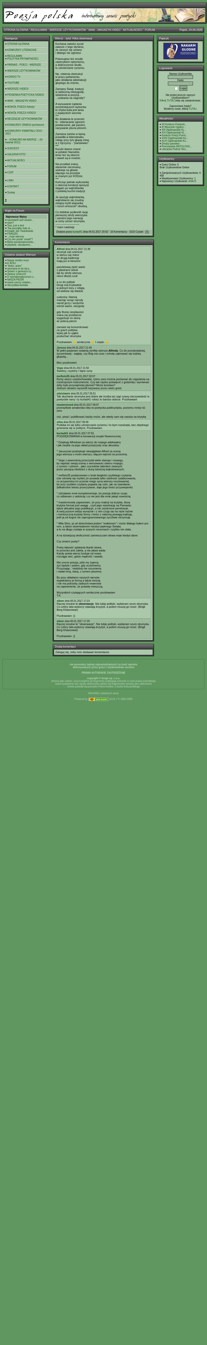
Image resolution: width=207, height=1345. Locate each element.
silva (60, 421)
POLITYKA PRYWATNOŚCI (22, 58)
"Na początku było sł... (19, 228)
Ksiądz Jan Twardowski (20, 231)
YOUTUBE (13, 82)
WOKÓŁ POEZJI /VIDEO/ (21, 112)
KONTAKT (13, 186)
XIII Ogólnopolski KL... (174, 129)
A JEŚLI (11, 263)
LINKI (10, 180)
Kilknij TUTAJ (167, 100)
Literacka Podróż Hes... (175, 149)
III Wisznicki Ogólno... (174, 127)
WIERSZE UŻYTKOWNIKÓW (68, 29)
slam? (10, 222)
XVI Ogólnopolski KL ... (174, 132)
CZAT (10, 172)
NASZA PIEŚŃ (15, 279)
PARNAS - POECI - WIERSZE (24, 64)
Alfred (61, 248)
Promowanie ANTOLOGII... (177, 146)
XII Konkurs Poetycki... (174, 124)
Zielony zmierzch (16, 274)
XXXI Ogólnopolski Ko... (175, 138)
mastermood (65, 404)
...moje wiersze (15, 236)
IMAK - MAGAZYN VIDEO (104, 29)
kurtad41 (77, 231)
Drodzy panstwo (171, 143)
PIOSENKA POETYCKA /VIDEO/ (25, 94)
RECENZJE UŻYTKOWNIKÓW (24, 118)
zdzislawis (63, 393)
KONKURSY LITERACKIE (22, 50)
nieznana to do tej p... (19, 268)
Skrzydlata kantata (17, 285)
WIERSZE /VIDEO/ (18, 88)
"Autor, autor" (14, 265)
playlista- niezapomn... (19, 244)
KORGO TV (14, 76)
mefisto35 (63, 376)
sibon (60, 600)
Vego (60, 367)
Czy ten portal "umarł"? (20, 239)
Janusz (61, 347)
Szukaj (11, 192)
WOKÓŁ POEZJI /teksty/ (21, 106)
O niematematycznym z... (21, 276)
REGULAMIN (39, 29)
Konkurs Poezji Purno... (175, 135)
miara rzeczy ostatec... (19, 282)
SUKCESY (13, 148)
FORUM (150, 29)
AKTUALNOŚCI (132, 29)
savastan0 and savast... (20, 220)
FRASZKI (12, 233)
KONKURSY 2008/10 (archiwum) (25, 124)
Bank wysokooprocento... (21, 242)
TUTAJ (192, 108)
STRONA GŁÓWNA (16, 29)
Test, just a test (15, 225)
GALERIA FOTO (16, 154)
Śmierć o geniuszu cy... (20, 271)
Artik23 (192, 181)
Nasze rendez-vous (18, 260)
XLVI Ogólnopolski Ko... (175, 140)
